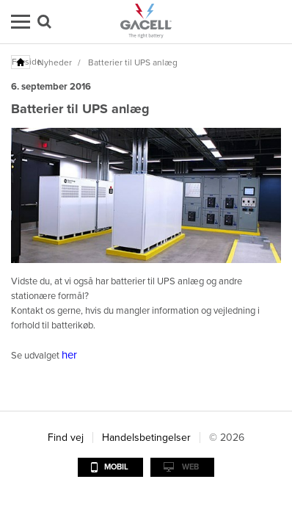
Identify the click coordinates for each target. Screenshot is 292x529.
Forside (21, 62)
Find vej (66, 437)
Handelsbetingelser (146, 437)
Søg (44, 22)
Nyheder (54, 62)
